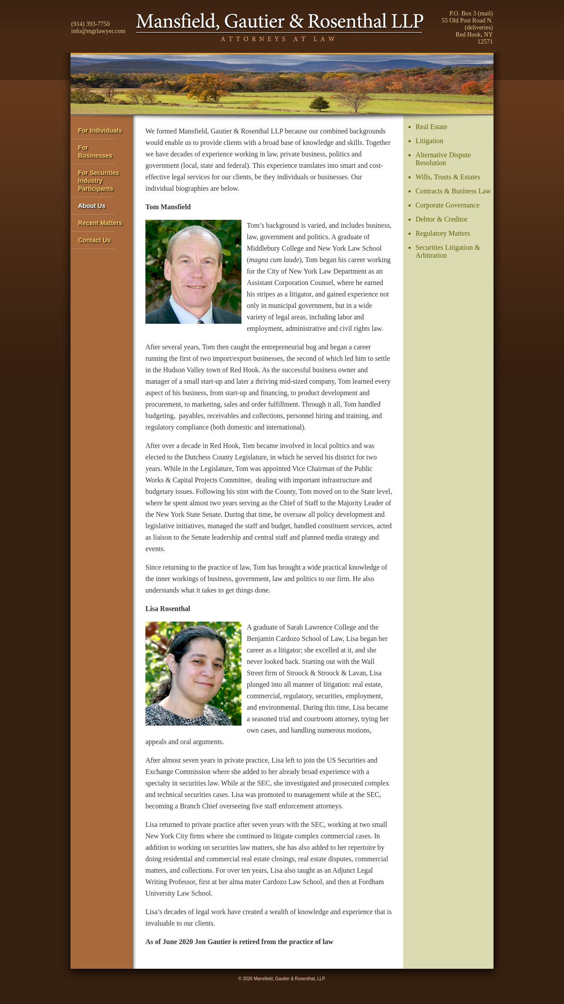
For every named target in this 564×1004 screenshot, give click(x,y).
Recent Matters (100, 222)
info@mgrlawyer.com (98, 31)
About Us (91, 205)
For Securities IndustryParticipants (98, 180)
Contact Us (94, 240)
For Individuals (100, 130)
